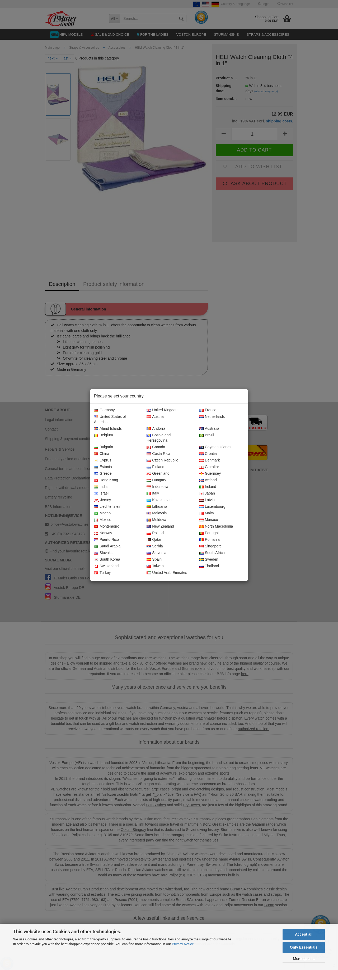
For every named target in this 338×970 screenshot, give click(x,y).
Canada (156, 447)
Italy (153, 493)
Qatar (154, 539)
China (101, 453)
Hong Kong (106, 480)
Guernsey (210, 473)
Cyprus (102, 460)
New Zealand (160, 526)
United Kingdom (163, 410)
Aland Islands (108, 428)
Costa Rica (158, 453)
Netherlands (212, 416)
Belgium (103, 435)
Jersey (102, 500)
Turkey (102, 572)
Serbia (155, 546)
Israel (101, 493)
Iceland (208, 480)
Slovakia (104, 553)
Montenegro (106, 526)
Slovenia (156, 553)
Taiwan (155, 566)
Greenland (158, 473)
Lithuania (157, 506)
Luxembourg (212, 506)
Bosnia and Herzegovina (159, 438)
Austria (155, 416)
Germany (104, 410)
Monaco (208, 520)
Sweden (208, 559)
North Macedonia (216, 526)
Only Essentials (303, 947)
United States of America (110, 419)
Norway (103, 533)
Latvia (207, 500)
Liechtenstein (107, 506)
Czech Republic (162, 460)
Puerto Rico (106, 539)
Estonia (103, 467)
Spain (154, 559)
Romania (209, 539)
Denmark (209, 460)
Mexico (102, 520)
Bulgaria (103, 447)
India (100, 486)
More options (303, 959)
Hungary (156, 480)
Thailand (209, 566)
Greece (103, 473)
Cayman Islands (215, 447)
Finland (155, 467)
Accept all (303, 934)
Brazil (206, 435)
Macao (102, 513)
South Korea (107, 559)
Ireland (207, 486)
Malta (206, 513)
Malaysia (157, 513)
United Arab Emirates (167, 572)
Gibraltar (209, 467)
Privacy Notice (183, 944)
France (208, 410)
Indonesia (157, 486)
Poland (155, 533)
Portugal (209, 533)
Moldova (156, 520)
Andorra (156, 428)
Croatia (208, 453)
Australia (209, 428)
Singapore (210, 546)
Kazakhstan (159, 500)
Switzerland (106, 566)
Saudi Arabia (107, 546)
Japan (207, 493)
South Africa (212, 553)
